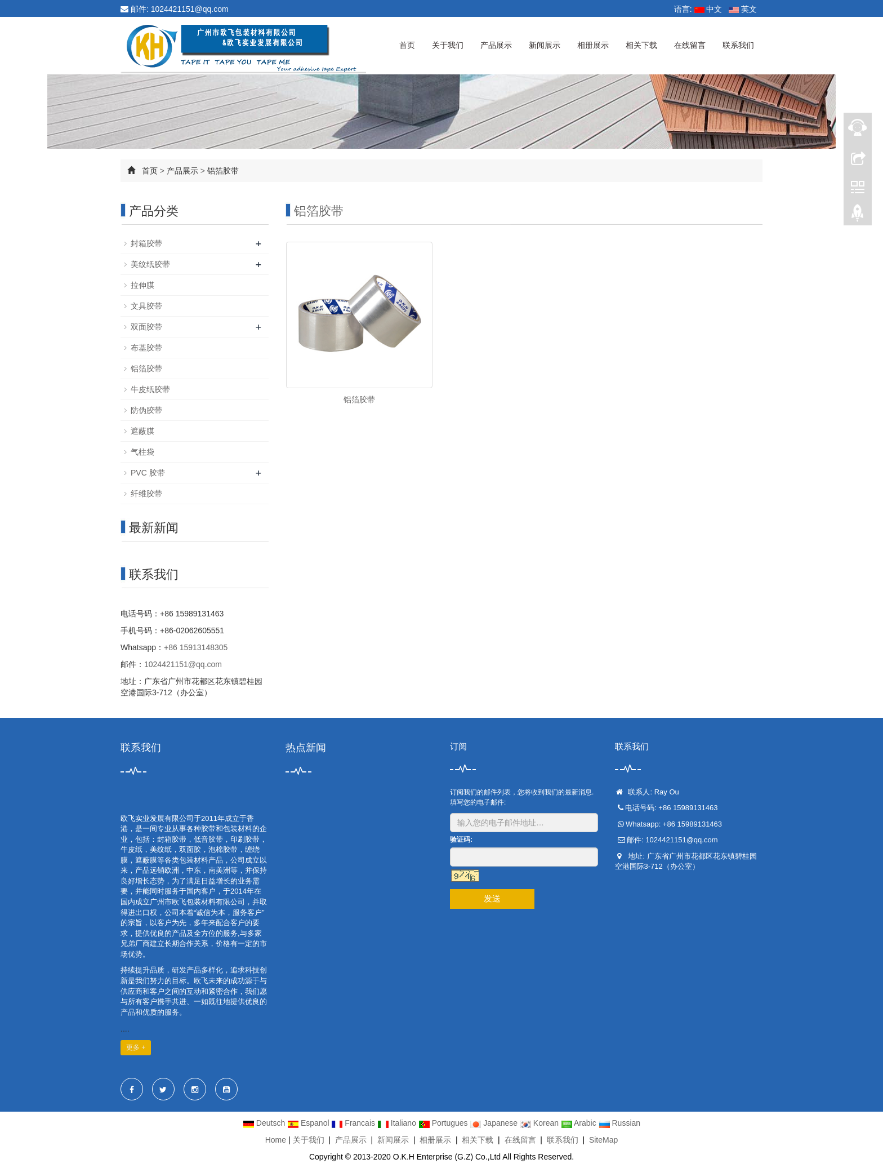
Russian (619, 1122)
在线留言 (690, 45)
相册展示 (593, 45)
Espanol (309, 1122)
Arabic (580, 1122)
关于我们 (447, 45)
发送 (492, 898)
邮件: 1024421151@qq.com (175, 9)
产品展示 (496, 45)
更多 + (135, 1047)
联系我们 (738, 45)
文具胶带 (146, 305)
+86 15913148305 (196, 647)
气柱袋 (142, 451)
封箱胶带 (146, 243)
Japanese (495, 1122)
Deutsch (265, 1122)
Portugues (444, 1122)
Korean (540, 1122)
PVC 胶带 (148, 472)
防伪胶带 (146, 410)
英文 (743, 9)
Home (275, 1139)
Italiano (397, 1122)
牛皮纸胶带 (150, 389)
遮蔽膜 (142, 431)
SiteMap (603, 1139)
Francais (354, 1122)
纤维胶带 (146, 493)
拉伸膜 (142, 285)
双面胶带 (146, 326)
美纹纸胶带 (150, 264)
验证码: (461, 839)
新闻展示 (544, 45)
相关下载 (641, 45)
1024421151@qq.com (183, 664)
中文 (708, 9)
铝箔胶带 (223, 170)
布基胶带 (146, 347)
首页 (407, 45)
